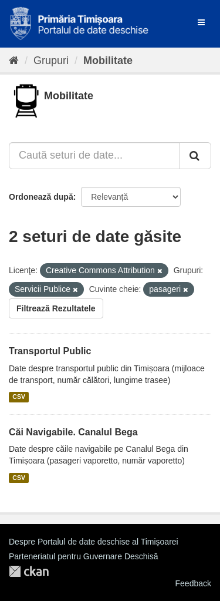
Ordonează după (41, 197)
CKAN (29, 571)
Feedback (193, 583)
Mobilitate (108, 60)
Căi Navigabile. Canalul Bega (73, 432)
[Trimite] (195, 155)
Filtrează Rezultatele (56, 308)
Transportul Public (50, 351)
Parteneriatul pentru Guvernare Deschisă (83, 556)
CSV (18, 397)
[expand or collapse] (201, 22)
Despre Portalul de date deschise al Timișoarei (93, 541)
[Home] (14, 60)
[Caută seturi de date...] (94, 155)
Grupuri (51, 60)
